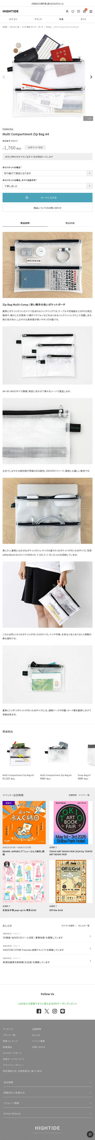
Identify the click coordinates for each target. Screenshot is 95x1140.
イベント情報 (38, 1041)
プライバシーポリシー (13, 1065)
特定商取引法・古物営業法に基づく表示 (22, 1071)
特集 (61, 19)
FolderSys (8, 128)
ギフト (83, 19)
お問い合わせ (39, 1047)
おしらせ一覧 (83, 925)
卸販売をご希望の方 (14, 1092)
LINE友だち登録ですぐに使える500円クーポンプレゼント (47, 1003)
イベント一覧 (84, 795)
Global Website (12, 1113)
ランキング (8, 1029)
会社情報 (8, 1082)
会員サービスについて (14, 1059)
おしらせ (36, 1035)
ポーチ (40, 27)
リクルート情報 (11, 1103)
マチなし (49, 27)
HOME (5, 27)
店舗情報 (73, 795)
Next (91, 77)
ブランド (38, 19)
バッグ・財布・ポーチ (29, 27)
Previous (4, 77)
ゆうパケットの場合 (13, 167)
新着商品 (7, 1047)
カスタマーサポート (12, 1053)
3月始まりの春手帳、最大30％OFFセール (47, 3)
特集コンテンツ (10, 1041)
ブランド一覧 (9, 1035)
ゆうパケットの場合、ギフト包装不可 (20, 180)
